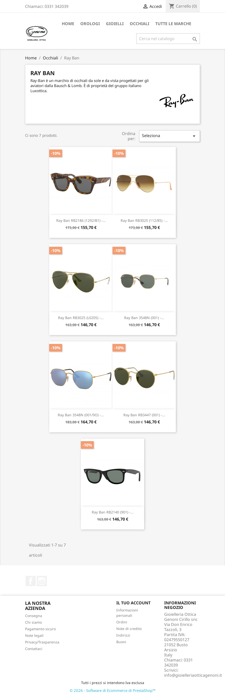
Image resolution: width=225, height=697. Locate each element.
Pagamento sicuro (40, 628)
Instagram (42, 581)
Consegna (33, 615)
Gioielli (115, 23)
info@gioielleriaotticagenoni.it (193, 675)
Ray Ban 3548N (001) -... (144, 317)
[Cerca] (168, 38)
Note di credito (129, 628)
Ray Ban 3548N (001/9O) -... (81, 414)
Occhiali (139, 23)
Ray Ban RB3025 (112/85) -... (144, 220)
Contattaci (33, 648)
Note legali (34, 635)
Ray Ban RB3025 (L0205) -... (81, 317)
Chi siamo (33, 622)
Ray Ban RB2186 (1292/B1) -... (81, 220)
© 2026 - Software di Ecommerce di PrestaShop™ (113, 690)
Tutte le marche (173, 23)
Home (68, 23)
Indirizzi (123, 635)
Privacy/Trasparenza (42, 642)
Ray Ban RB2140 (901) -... (113, 512)
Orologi (90, 23)
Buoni (121, 641)
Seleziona (169, 136)
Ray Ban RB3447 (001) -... (144, 414)
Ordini (121, 622)
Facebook (31, 581)
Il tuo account (133, 603)
